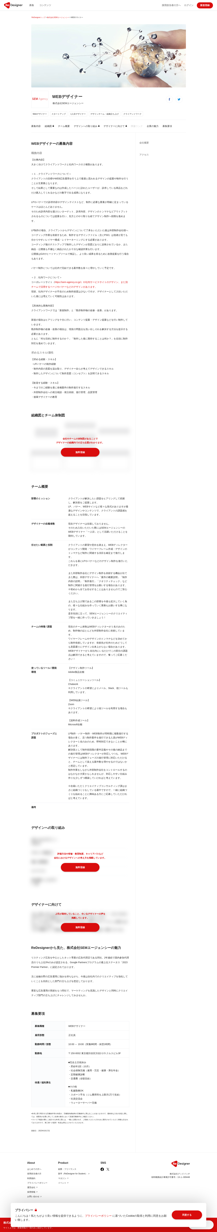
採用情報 (32, 1192)
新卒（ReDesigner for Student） (74, 1173)
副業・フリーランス (67, 1169)
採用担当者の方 (34, 1173)
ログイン (188, 5)
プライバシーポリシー (37, 1183)
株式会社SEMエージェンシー (58, 17)
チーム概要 (64, 126)
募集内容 (36, 126)
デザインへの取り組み (87, 126)
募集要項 (167, 126)
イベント (63, 1183)
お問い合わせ (34, 1196)
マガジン (63, 1178)
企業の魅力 (153, 126)
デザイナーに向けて (115, 126)
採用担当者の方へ (171, 5)
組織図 (49, 126)
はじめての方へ (34, 1169)
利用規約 (31, 1178)
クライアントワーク (132, 114)
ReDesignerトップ (39, 17)
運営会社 (32, 1187)
